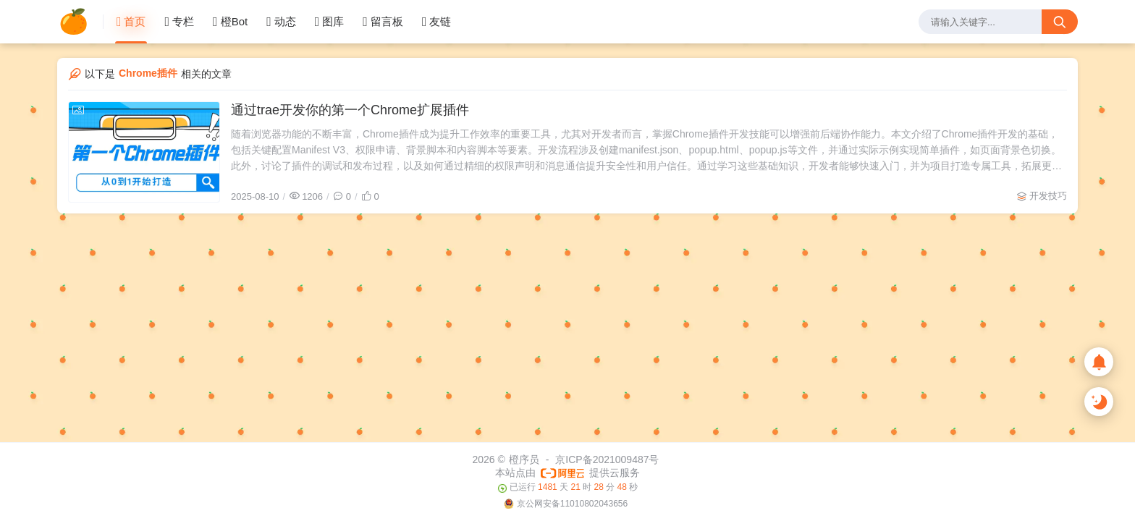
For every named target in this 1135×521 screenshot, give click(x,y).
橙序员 (524, 459)
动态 (281, 21)
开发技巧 (1048, 195)
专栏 (179, 21)
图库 (330, 21)
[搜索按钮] (1060, 21)
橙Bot (230, 21)
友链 (437, 21)
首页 (131, 21)
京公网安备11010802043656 (572, 504)
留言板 (383, 21)
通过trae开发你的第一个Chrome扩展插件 (350, 110)
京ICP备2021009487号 (607, 459)
